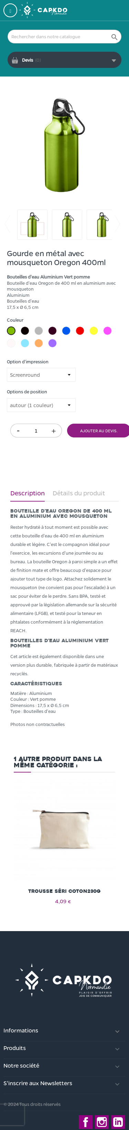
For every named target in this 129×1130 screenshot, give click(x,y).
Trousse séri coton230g (64, 891)
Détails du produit (79, 493)
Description (27, 493)
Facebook (86, 1122)
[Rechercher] (64, 36)
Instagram (102, 1122)
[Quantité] (36, 430)
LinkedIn (118, 1122)
